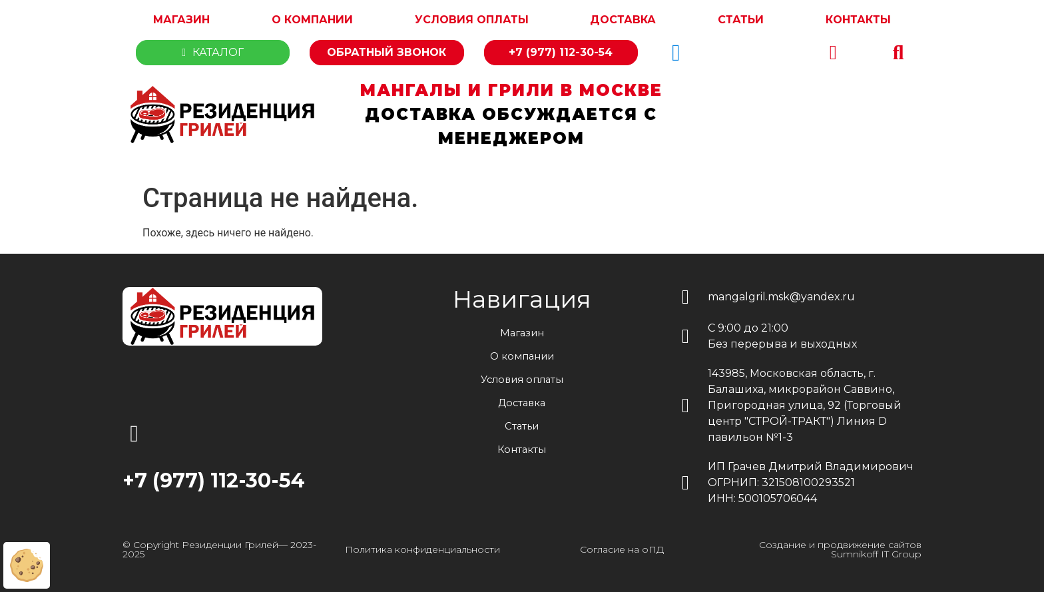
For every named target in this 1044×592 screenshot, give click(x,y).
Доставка (623, 19)
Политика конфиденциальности (422, 549)
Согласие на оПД (622, 549)
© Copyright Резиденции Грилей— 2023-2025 (219, 549)
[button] (898, 53)
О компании (312, 19)
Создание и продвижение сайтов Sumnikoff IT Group (840, 549)
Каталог (213, 52)
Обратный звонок (386, 52)
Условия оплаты (472, 19)
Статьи (741, 19)
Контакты (858, 19)
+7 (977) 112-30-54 (561, 52)
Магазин (181, 19)
